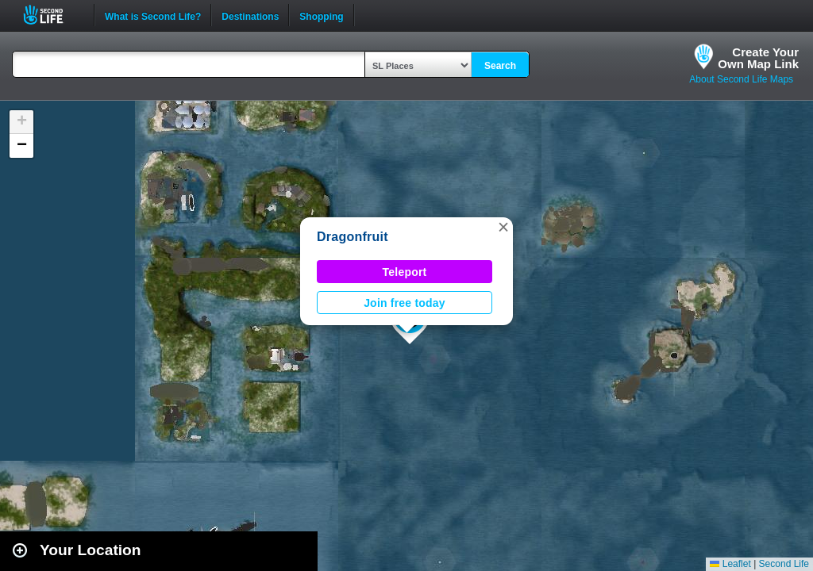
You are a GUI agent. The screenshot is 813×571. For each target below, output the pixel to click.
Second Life (52, 14)
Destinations (250, 15)
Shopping (321, 15)
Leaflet (730, 563)
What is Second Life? (153, 15)
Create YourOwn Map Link (758, 58)
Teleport (405, 272)
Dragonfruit (352, 236)
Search (500, 65)
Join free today (404, 303)
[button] (503, 226)
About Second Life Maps (741, 79)
